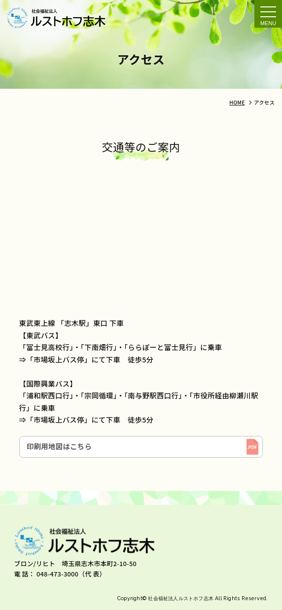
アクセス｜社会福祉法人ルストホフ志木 (56, 18)
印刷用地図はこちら (59, 446)
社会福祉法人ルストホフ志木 (180, 598)
